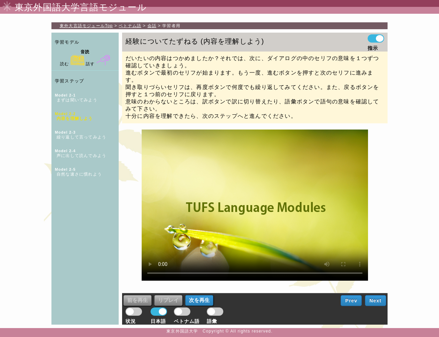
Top (86, 25)
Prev (351, 300)
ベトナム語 (130, 25)
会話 (151, 25)
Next (375, 300)
